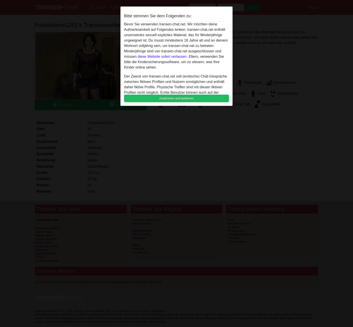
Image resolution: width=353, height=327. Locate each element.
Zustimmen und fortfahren (176, 98)
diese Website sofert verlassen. (163, 56)
